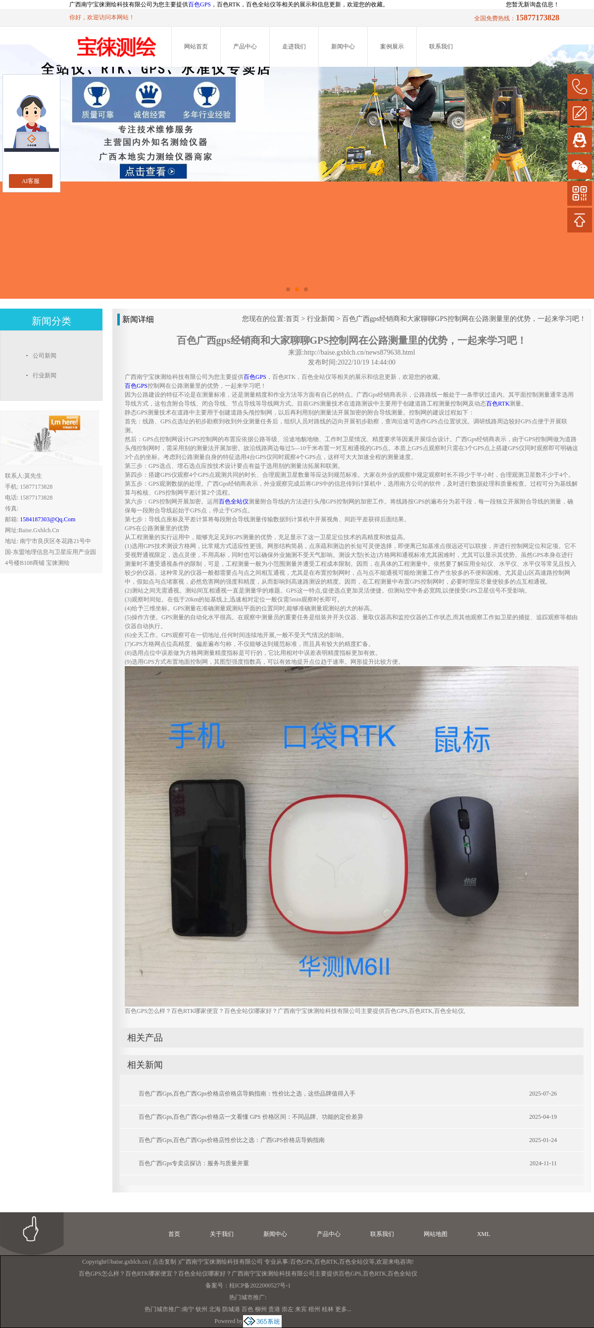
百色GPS (199, 4)
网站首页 (196, 46)
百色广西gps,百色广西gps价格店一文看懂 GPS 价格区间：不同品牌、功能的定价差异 (251, 1116)
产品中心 (245, 46)
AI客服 (31, 181)
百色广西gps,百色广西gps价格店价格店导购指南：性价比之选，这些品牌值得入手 (247, 1093)
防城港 (231, 1309)
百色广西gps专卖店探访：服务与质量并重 (194, 1163)
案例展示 (392, 46)
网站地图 (435, 1234)
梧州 (314, 1309)
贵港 (274, 1309)
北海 (215, 1309)
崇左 (288, 1309)
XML (484, 1234)
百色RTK (326, 1261)
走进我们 (294, 46)
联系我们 (441, 46)
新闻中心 (343, 46)
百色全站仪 (354, 1261)
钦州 (201, 1309)
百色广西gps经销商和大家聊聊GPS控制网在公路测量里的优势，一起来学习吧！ (464, 318)
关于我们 (222, 1234)
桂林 (328, 1309)
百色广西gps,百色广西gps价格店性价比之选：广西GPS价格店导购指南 (232, 1140)
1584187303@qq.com (47, 519)
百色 (247, 1309)
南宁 (188, 1309)
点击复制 (164, 1261)
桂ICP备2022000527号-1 (260, 1285)
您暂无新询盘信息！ (532, 4)
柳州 (261, 1309)
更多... (343, 1309)
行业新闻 (321, 318)
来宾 (301, 1309)
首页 (292, 318)
